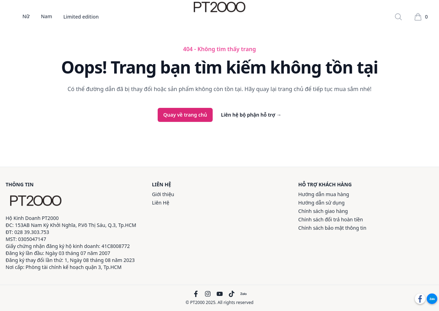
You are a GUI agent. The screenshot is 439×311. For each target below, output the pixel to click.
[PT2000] (36, 200)
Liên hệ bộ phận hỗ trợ (251, 114)
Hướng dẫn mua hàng (323, 194)
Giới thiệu (163, 194)
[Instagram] (208, 294)
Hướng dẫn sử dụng (321, 202)
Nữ (26, 17)
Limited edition (81, 17)
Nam (46, 17)
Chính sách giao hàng (323, 211)
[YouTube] (220, 294)
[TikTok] (231, 294)
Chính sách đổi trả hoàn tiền (330, 219)
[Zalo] (243, 294)
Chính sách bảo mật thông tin (332, 227)
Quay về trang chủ (185, 114)
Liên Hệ (160, 202)
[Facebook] (196, 294)
